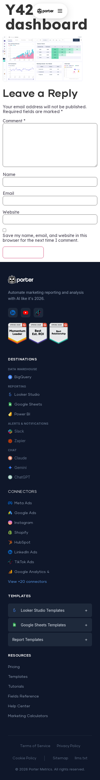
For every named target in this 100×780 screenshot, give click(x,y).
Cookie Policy (24, 758)
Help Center (19, 706)
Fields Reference (23, 696)
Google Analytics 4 (28, 572)
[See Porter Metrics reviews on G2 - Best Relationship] (58, 334)
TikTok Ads (21, 562)
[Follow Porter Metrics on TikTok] (38, 312)
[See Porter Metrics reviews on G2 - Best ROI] (38, 334)
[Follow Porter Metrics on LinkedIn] (13, 312)
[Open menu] (60, 11)
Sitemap (60, 758)
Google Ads (22, 513)
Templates (18, 677)
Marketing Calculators (28, 716)
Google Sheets (25, 404)
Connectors (22, 492)
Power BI (19, 414)
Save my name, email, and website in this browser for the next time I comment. (45, 238)
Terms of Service (35, 746)
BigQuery (19, 377)
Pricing (14, 667)
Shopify (18, 533)
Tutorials (16, 686)
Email (8, 193)
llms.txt (81, 758)
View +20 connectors (27, 582)
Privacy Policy (68, 746)
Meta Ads (20, 503)
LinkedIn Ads (22, 552)
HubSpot (19, 542)
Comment (14, 120)
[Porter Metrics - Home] (45, 11)
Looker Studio (24, 395)
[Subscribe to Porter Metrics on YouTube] (25, 312)
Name (9, 174)
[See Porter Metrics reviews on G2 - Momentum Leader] (17, 334)
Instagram (20, 523)
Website (11, 212)
